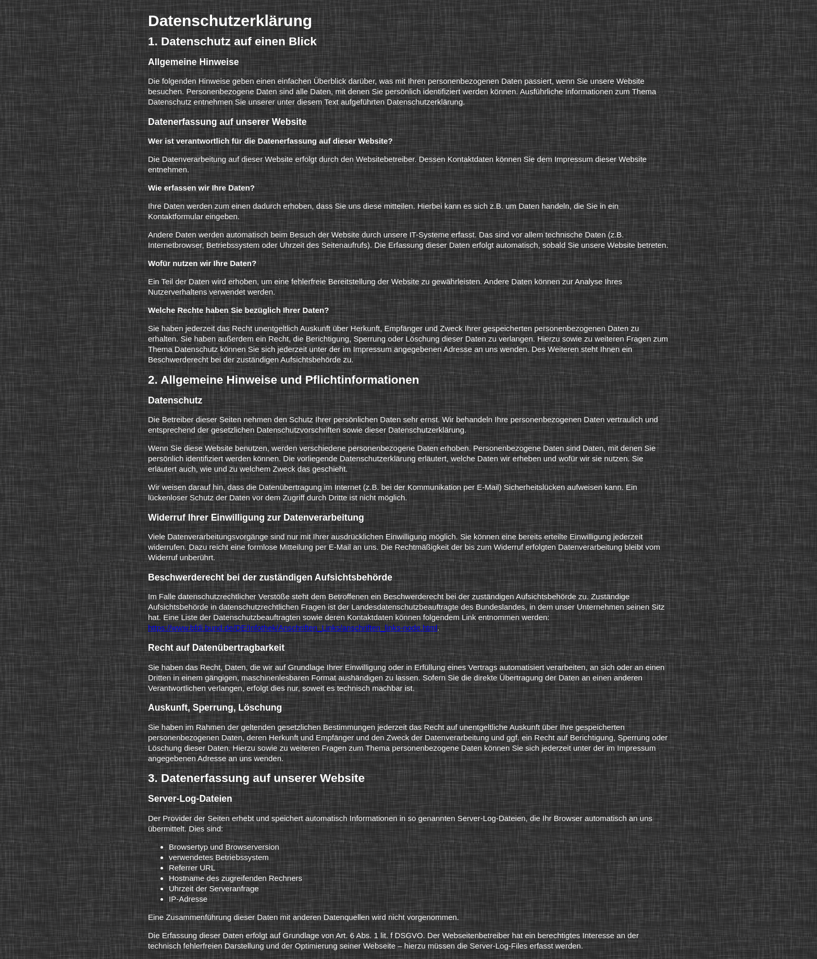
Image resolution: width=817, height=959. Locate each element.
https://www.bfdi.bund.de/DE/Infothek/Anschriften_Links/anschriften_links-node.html (292, 627)
